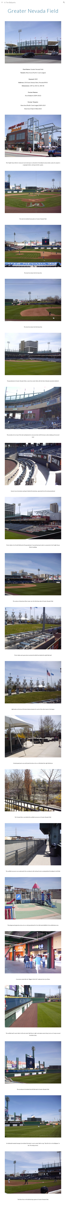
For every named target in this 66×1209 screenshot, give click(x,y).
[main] (33, 10)
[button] (2, 2)
